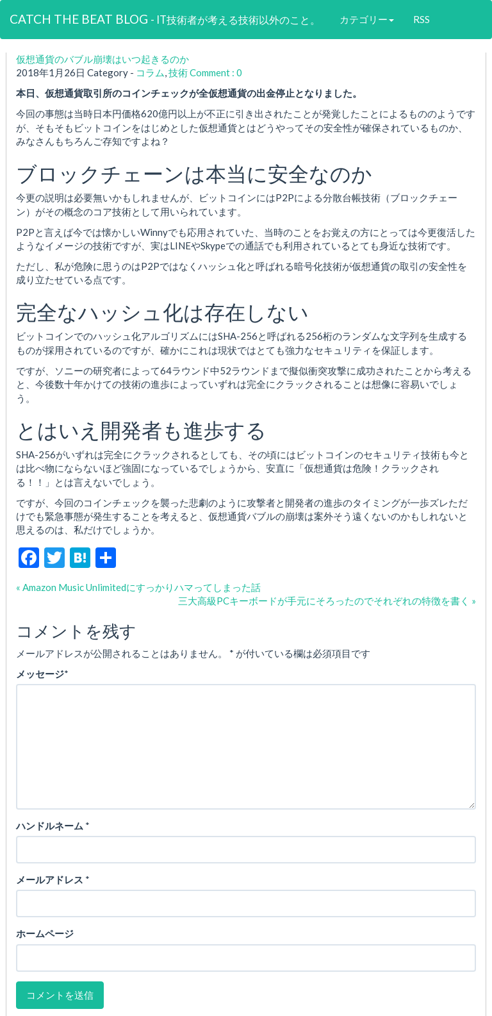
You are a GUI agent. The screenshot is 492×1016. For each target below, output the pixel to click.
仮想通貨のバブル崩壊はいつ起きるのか (102, 59)
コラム (150, 72)
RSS (421, 19)
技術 (178, 72)
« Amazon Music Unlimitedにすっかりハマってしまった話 (138, 587)
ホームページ (45, 933)
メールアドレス (49, 879)
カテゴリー (367, 19)
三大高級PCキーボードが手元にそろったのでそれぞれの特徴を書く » (327, 600)
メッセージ (40, 673)
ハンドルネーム (49, 825)
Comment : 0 (216, 72)
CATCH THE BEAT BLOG (165, 19)
